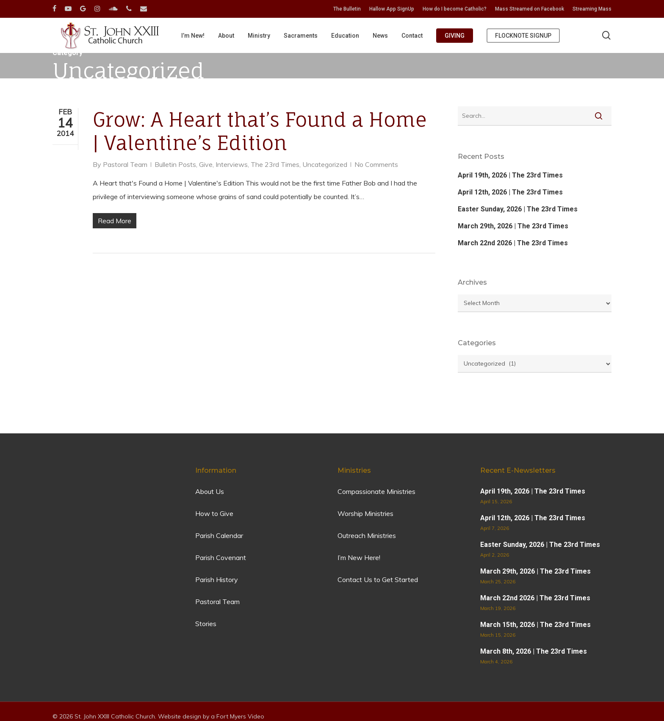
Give (206, 164)
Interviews (232, 164)
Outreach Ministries (367, 535)
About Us (209, 491)
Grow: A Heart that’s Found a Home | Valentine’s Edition (260, 131)
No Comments (376, 164)
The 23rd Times (275, 164)
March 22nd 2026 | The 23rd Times (513, 243)
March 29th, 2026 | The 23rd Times (513, 226)
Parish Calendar (219, 535)
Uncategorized (324, 164)
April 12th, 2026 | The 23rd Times (510, 192)
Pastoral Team (125, 164)
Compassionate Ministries (376, 491)
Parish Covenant (220, 557)
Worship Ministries (365, 513)
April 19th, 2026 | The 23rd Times (510, 175)
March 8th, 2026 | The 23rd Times (533, 651)
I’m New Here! (359, 557)
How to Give (214, 513)
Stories (205, 623)
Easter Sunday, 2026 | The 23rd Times (518, 209)
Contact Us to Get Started (378, 579)
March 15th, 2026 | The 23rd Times (535, 625)
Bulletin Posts (175, 164)
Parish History (216, 579)
